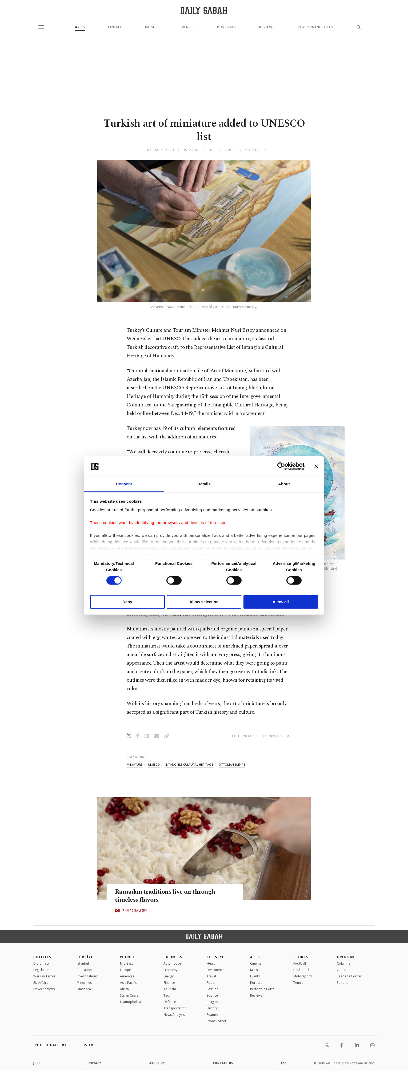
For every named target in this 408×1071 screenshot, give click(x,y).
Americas (127, 976)
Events (187, 27)
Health (212, 963)
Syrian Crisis (129, 995)
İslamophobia (130, 1002)
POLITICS (42, 957)
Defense (169, 1002)
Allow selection (203, 602)
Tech (167, 995)
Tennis (298, 982)
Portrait (226, 27)
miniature (134, 764)
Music (151, 27)
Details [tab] (204, 484)
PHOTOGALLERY (135, 910)
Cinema (115, 27)
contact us (223, 1063)
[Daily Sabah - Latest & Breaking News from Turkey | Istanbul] (204, 10)
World (127, 957)
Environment (216, 970)
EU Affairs (40, 982)
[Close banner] (316, 466)
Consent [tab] (124, 484)
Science (212, 995)
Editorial (343, 982)
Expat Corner (216, 1021)
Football (299, 963)
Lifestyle (217, 957)
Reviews (267, 27)
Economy (170, 970)
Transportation (174, 1008)
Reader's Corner (349, 976)
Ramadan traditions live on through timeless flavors (166, 896)
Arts (80, 27)
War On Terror (44, 976)
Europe (125, 970)
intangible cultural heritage (189, 764)
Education (84, 970)
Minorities (84, 982)
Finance (169, 982)
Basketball (301, 970)
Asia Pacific (128, 982)
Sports (301, 957)
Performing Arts (315, 27)
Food (211, 982)
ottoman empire (232, 764)
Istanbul (83, 963)
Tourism (169, 989)
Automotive (172, 963)
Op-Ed (341, 970)
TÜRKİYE (85, 957)
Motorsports (303, 976)
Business (172, 957)
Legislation (41, 970)
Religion (213, 1002)
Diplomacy (41, 963)
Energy (168, 976)
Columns (343, 963)
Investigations (87, 976)
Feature (212, 1014)
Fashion (212, 989)
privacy (95, 1063)
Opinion (345, 957)
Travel (211, 976)
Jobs (37, 1063)
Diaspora (84, 989)
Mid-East (126, 963)
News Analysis (44, 989)
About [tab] (284, 484)
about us (157, 1063)
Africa (124, 989)
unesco (154, 764)
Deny (127, 602)
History (212, 1008)
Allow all (281, 602)
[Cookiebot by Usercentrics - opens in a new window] (281, 466)
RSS (284, 1063)
